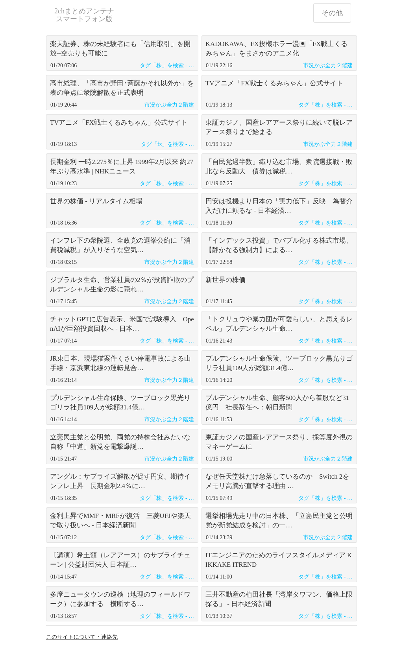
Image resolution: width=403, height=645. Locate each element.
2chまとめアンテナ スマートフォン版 (84, 15)
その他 (332, 13)
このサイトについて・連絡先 (82, 637)
